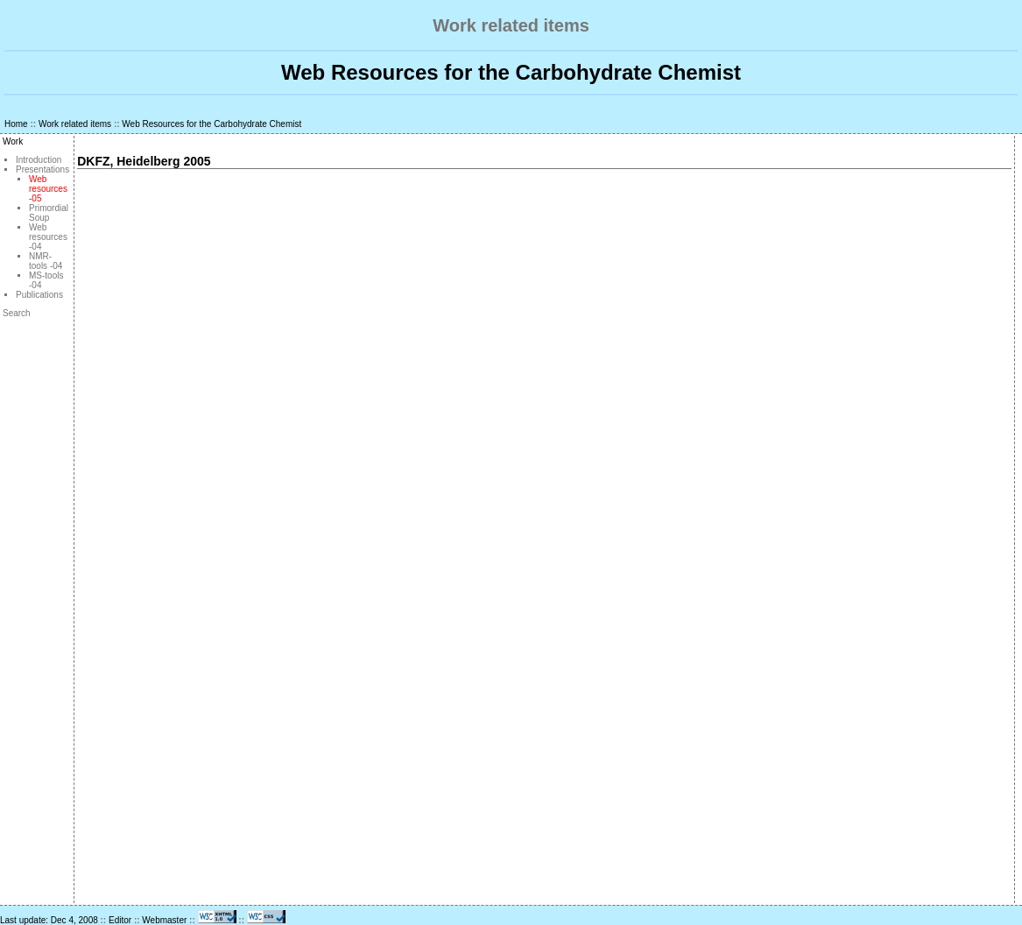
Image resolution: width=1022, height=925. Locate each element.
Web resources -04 (48, 236)
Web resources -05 (48, 188)
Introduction (38, 160)
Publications (39, 295)
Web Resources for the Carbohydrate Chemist (211, 124)
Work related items (75, 124)
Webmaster (164, 920)
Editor (120, 920)
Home (16, 124)
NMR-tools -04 (45, 261)
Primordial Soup (48, 212)
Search (17, 313)
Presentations (42, 169)
